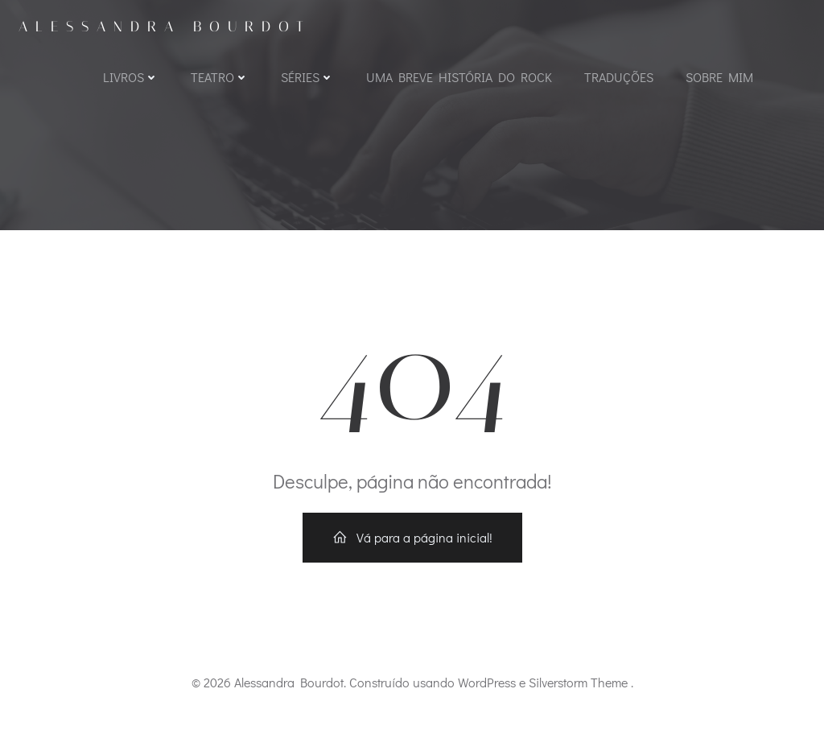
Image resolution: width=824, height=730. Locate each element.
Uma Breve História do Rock (459, 76)
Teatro (220, 76)
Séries (307, 76)
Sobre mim (719, 76)
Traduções (618, 76)
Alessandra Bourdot (165, 26)
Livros (131, 76)
